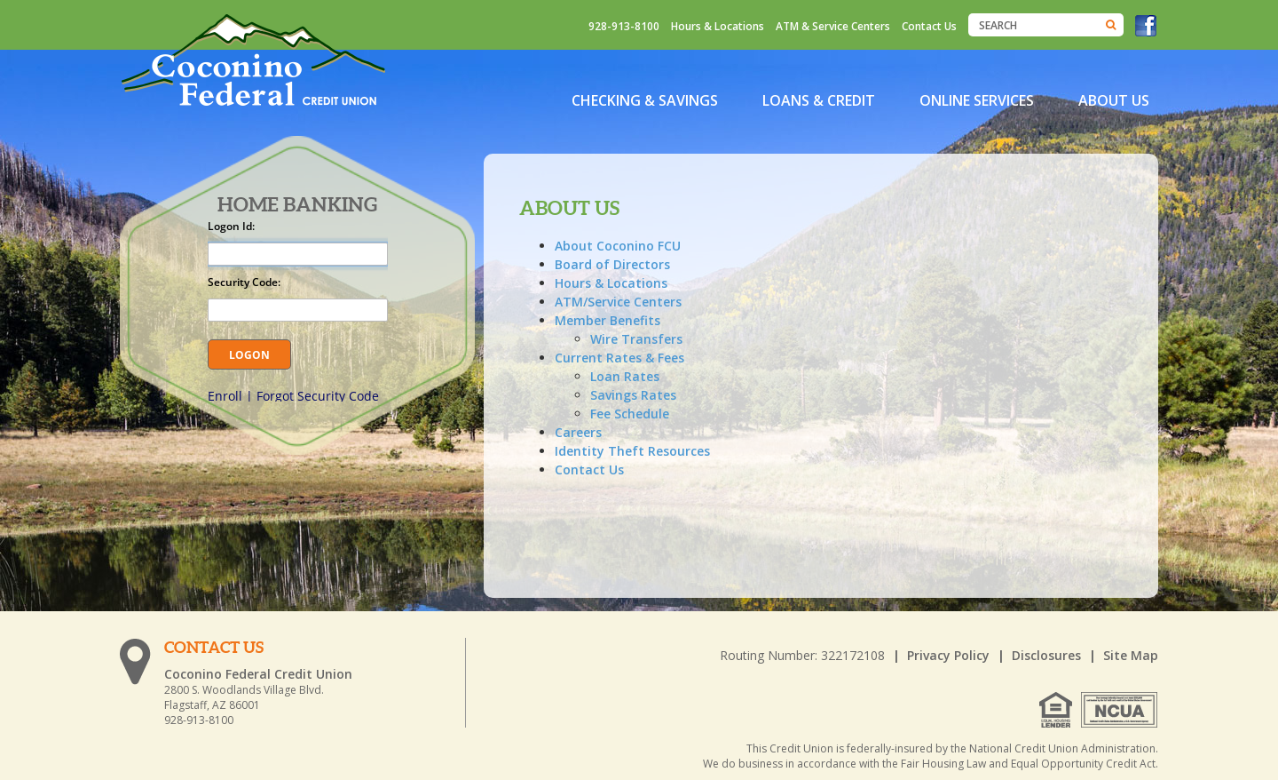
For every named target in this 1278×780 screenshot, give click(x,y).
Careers (578, 432)
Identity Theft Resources (632, 450)
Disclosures (1046, 655)
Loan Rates (624, 376)
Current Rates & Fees (619, 357)
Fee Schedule (629, 413)
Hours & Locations (717, 26)
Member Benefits (607, 320)
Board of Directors (612, 264)
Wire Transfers (636, 338)
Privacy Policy (948, 655)
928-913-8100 (623, 26)
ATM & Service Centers (833, 26)
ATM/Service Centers (618, 301)
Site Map (1130, 655)
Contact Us (929, 26)
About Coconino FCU (618, 245)
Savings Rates (633, 394)
